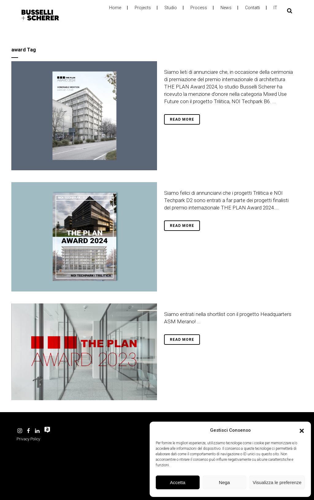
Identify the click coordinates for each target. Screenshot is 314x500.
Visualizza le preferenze (277, 482)
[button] (302, 430)
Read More (182, 119)
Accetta (177, 482)
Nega (224, 482)
